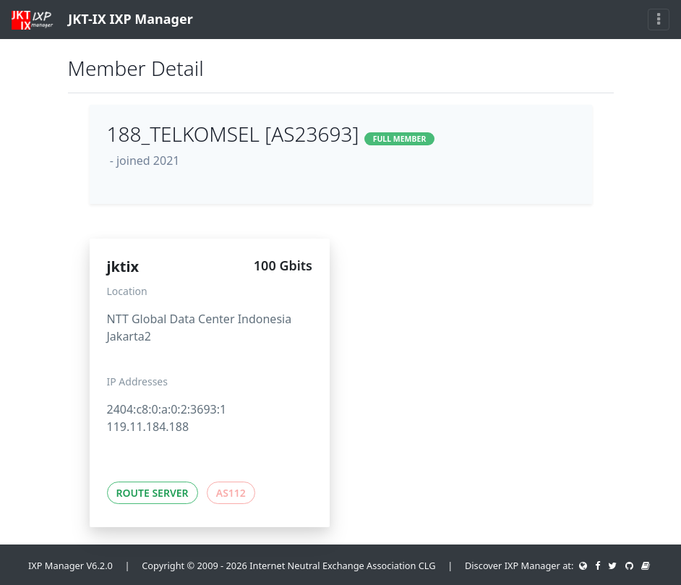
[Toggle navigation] (658, 19)
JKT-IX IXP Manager (102, 20)
